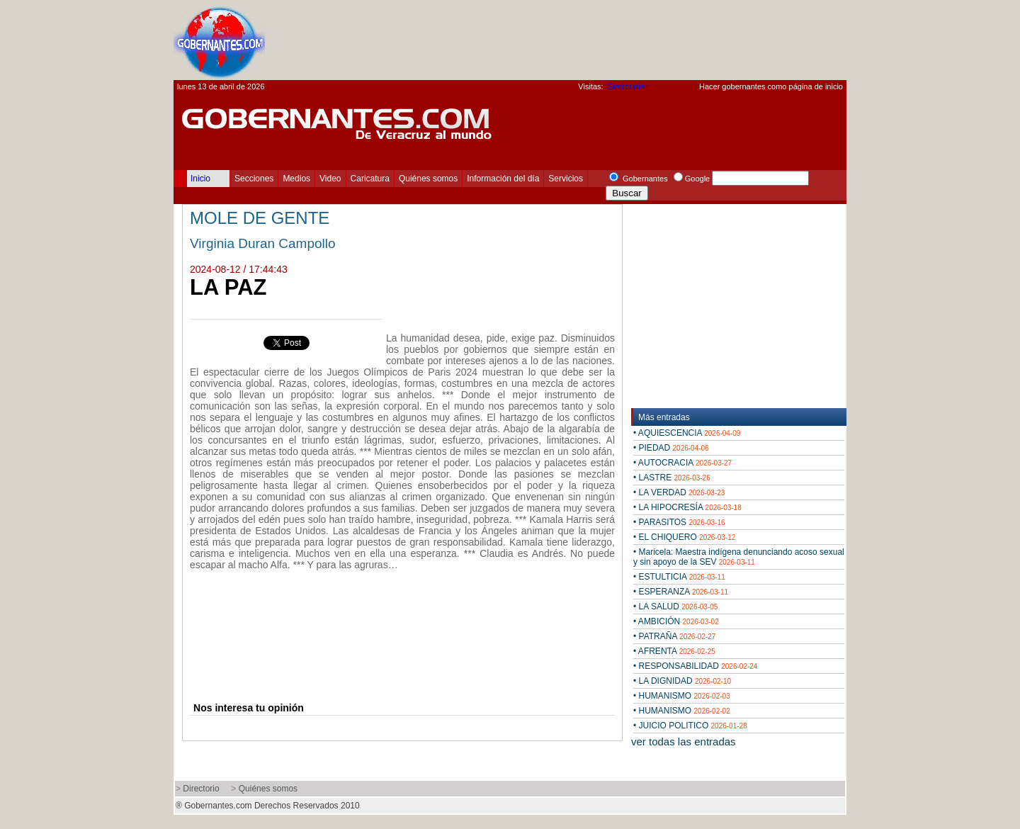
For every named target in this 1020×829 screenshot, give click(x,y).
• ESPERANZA (680, 592)
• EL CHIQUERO (684, 537)
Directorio (201, 789)
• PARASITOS (679, 522)
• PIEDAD (671, 448)
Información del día (503, 179)
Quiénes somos (428, 179)
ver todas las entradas (683, 741)
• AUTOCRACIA (682, 463)
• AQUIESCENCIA (686, 433)
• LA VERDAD (679, 492)
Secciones (253, 179)
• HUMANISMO (681, 696)
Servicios (565, 179)
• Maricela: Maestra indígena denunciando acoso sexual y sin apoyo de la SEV (738, 557)
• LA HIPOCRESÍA (687, 507)
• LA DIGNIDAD (682, 681)
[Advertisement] (588, 40)
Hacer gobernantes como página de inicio (771, 86)
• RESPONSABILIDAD (695, 666)
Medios (296, 179)
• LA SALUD (675, 606)
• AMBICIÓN (676, 621)
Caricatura (370, 179)
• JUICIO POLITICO (690, 726)
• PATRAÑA (674, 636)
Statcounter (627, 86)
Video (330, 179)
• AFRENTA (674, 651)
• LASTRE (671, 478)
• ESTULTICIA (679, 577)
